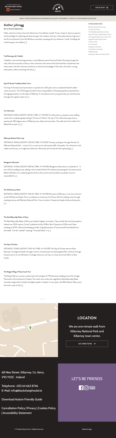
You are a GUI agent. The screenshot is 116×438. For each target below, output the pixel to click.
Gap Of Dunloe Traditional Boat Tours (17, 82)
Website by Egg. (87, 428)
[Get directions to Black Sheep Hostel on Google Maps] (29, 329)
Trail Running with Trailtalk (13, 55)
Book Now (100, 7)
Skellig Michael (92, 51)
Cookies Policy (47, 407)
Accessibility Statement (17, 412)
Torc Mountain (9, 110)
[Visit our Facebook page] (81, 387)
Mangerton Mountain (11, 161)
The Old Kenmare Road (12, 189)
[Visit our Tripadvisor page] (92, 387)
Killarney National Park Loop (14, 137)
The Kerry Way (92, 41)
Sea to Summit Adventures (13, 28)
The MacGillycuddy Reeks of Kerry (16, 216)
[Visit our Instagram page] (86, 387)
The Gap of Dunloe (10, 243)
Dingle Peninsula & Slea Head (97, 38)
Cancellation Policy (14, 407)
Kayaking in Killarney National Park (98, 53)
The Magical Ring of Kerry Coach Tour (17, 271)
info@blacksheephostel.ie (26, 389)
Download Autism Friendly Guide (22, 398)
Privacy (32, 407)
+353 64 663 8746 (27, 385)
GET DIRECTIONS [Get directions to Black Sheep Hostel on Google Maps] (85, 343)
